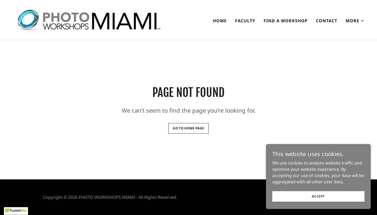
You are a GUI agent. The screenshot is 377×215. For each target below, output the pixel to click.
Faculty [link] (245, 21)
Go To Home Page (188, 128)
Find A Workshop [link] (286, 21)
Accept (318, 203)
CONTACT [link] (326, 21)
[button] (355, 21)
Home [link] (220, 21)
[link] (88, 19)
